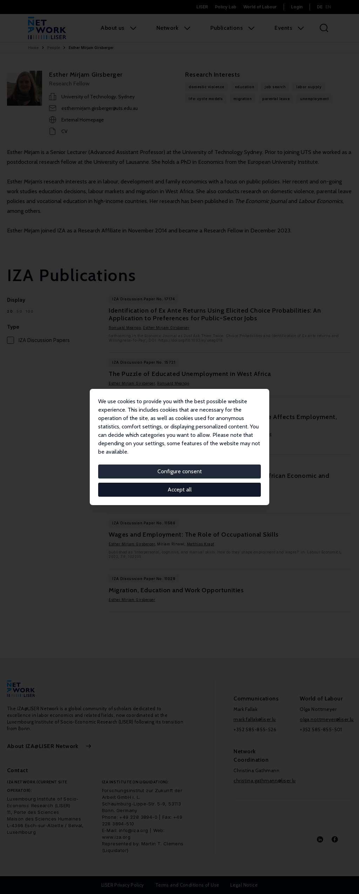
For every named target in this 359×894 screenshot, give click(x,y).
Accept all (180, 489)
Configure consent (179, 471)
